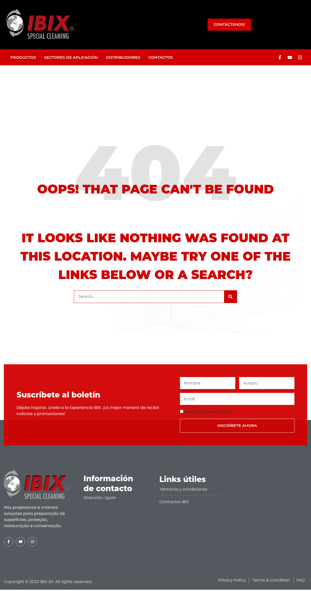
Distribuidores (123, 57)
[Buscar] (230, 297)
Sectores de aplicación (71, 57)
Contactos (160, 57)
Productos (23, 57)
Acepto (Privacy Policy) (208, 412)
